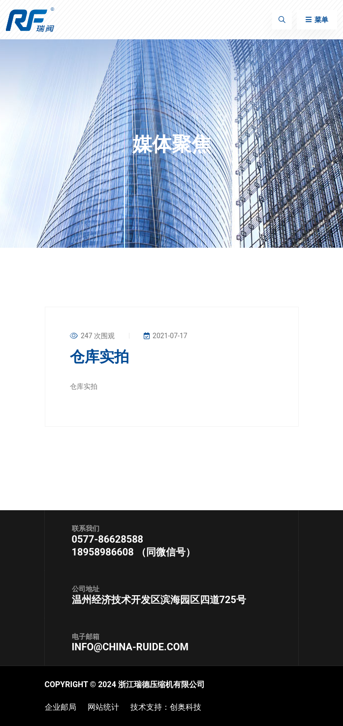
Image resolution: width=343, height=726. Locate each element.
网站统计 (103, 707)
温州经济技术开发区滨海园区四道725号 (159, 600)
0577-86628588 (108, 539)
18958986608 (104, 552)
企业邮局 (60, 707)
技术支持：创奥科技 (165, 707)
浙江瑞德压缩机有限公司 (161, 684)
